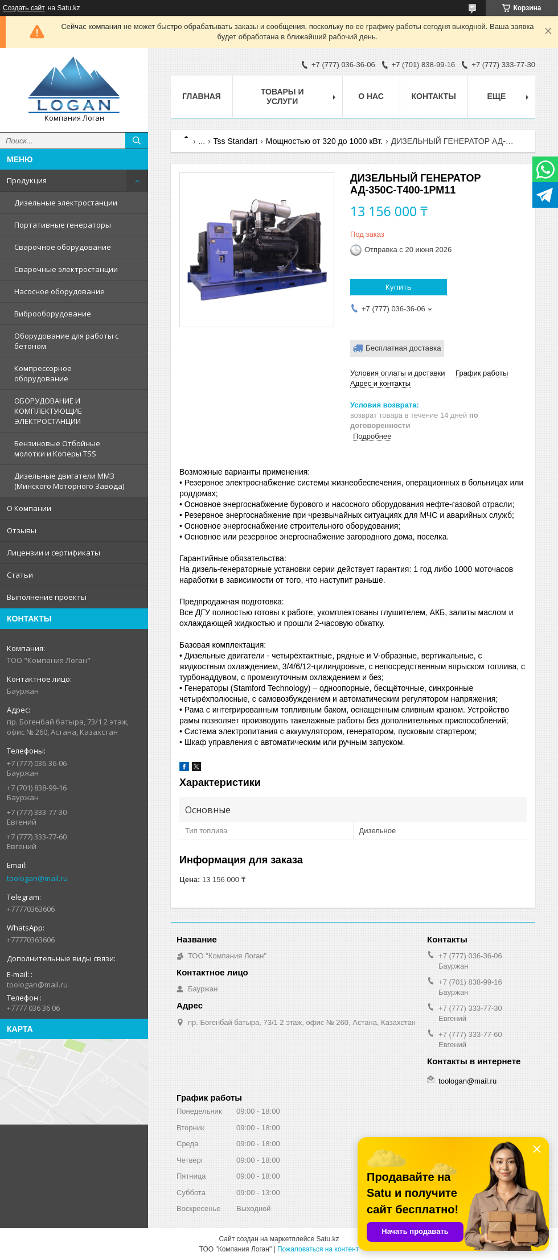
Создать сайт (24, 8)
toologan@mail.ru (37, 878)
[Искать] (136, 140)
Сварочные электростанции (66, 269)
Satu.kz (327, 1239)
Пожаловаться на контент (318, 1249)
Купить (398, 287)
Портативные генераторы (62, 225)
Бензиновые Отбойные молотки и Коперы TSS (57, 448)
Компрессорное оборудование (43, 373)
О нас (371, 96)
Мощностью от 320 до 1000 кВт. (324, 141)
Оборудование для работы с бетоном (66, 341)
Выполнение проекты (47, 597)
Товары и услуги (282, 96)
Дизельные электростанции (65, 202)
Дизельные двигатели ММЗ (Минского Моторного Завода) (69, 481)
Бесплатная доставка (403, 348)
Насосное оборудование (59, 291)
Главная (201, 96)
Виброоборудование (52, 313)
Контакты (434, 96)
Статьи (20, 575)
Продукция (27, 180)
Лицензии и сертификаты (53, 552)
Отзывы (21, 530)
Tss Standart (236, 141)
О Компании (29, 508)
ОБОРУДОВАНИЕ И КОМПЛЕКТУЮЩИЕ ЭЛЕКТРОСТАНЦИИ (48, 411)
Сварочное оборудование (62, 247)
